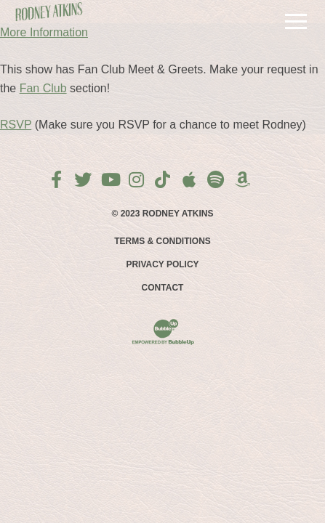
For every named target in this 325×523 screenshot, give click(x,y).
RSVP (15, 124)
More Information (44, 32)
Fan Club (43, 88)
